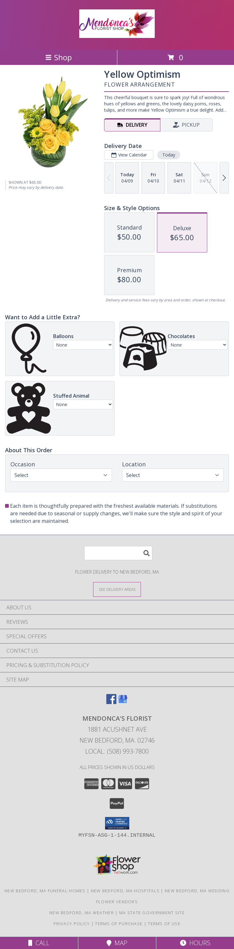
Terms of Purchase (118, 923)
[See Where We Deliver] (117, 589)
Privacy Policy (71, 923)
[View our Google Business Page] (123, 702)
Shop (58, 57)
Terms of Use (164, 923)
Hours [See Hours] (195, 943)
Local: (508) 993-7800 (117, 751)
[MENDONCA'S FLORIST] (117, 34)
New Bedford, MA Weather (81, 912)
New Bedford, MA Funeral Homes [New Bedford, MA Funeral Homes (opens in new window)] (45, 890)
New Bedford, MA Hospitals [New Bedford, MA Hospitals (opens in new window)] (125, 890)
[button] (117, 823)
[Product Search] (118, 553)
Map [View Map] (117, 943)
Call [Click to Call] (38, 943)
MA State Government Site (152, 912)
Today (168, 155)
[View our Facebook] (111, 702)
